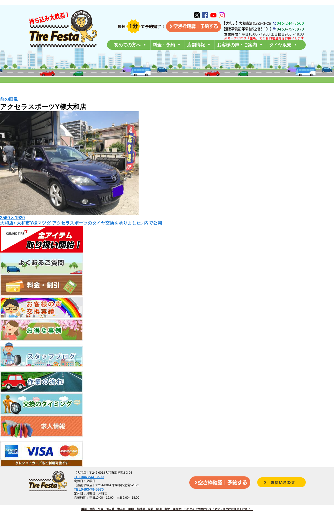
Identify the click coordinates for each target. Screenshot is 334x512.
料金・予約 (167, 45)
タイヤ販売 (283, 45)
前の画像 (9, 99)
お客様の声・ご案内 (240, 45)
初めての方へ (130, 45)
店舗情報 (199, 45)
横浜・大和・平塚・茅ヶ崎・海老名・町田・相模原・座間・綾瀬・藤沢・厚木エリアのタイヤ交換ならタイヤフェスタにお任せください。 (167, 509)
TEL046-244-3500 (89, 477)
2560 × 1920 (12, 217)
